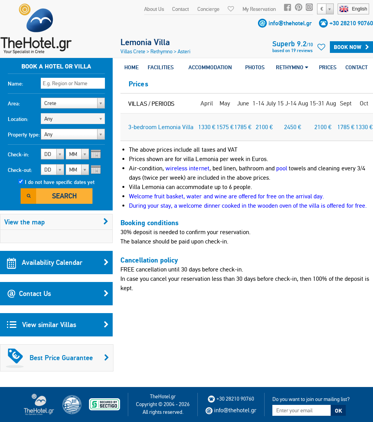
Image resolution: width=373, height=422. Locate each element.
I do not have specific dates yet (59, 182)
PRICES (327, 67)
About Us (154, 8)
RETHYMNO (292, 67)
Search (64, 195)
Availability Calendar (58, 262)
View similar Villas (58, 324)
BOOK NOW (351, 47)
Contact (180, 8)
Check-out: (20, 169)
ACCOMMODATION (210, 67)
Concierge (208, 8)
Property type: (24, 134)
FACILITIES (161, 67)
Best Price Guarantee (57, 358)
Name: (15, 83)
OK (338, 410)
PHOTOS (255, 67)
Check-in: (18, 154)
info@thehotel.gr (290, 23)
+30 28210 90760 (351, 23)
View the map (56, 221)
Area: (14, 103)
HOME (131, 67)
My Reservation (259, 8)
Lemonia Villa (145, 42)
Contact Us (58, 293)
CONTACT (356, 67)
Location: (18, 119)
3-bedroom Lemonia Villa (160, 127)
